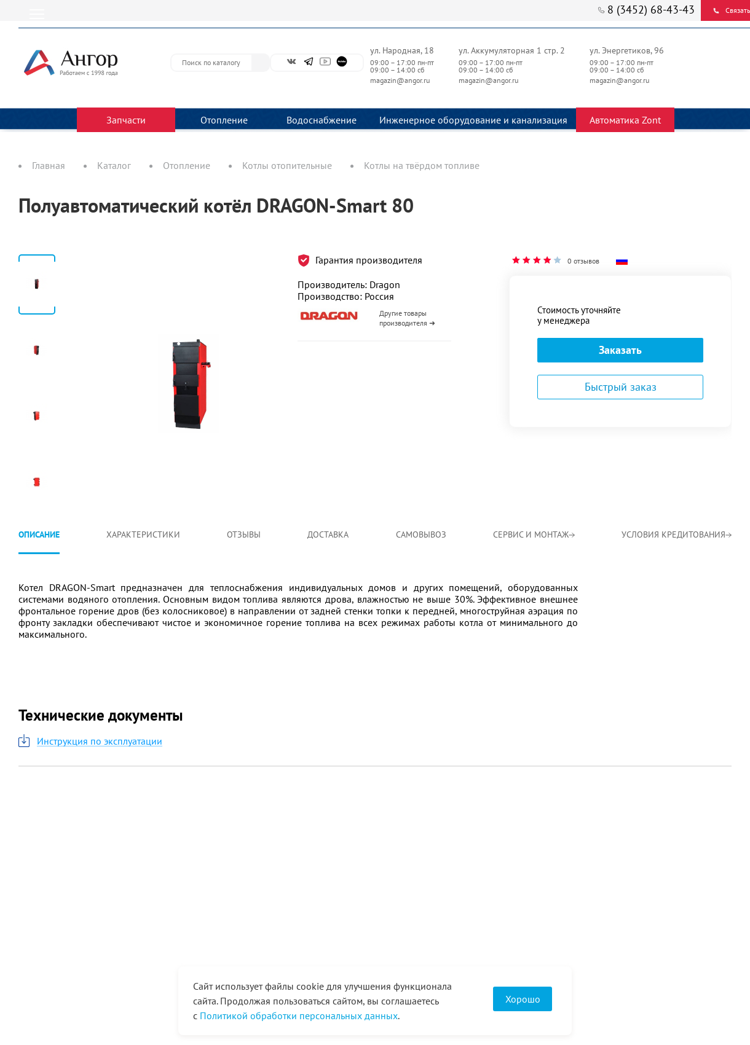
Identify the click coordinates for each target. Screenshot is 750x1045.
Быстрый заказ (621, 387)
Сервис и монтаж (534, 534)
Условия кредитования (677, 534)
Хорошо (522, 999)
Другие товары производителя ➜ (407, 317)
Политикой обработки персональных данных (299, 1015)
